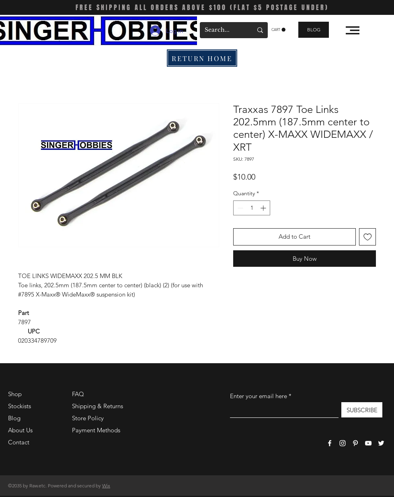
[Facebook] (330, 443)
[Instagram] (343, 443)
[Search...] (222, 30)
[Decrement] (239, 208)
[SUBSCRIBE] (361, 409)
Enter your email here (258, 396)
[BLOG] (313, 30)
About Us (20, 430)
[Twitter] (381, 443)
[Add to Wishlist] (367, 236)
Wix (106, 486)
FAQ (78, 394)
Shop (15, 394)
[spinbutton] (251, 208)
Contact (18, 442)
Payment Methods (97, 430)
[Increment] (264, 208)
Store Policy (88, 418)
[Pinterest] (355, 443)
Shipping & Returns (97, 406)
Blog (14, 418)
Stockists (19, 406)
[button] (278, 30)
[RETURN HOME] (202, 58)
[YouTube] (368, 443)
